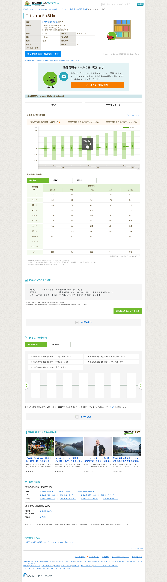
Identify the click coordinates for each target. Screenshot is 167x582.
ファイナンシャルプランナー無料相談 (105, 565)
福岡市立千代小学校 (47, 499)
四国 (56, 568)
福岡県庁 (43, 517)
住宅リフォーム (35, 565)
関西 (52, 568)
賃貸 (51, 561)
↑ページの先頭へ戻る (137, 548)
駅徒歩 (79, 180)
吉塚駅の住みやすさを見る (128, 311)
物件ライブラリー (86, 565)
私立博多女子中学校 (68, 495)
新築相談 (57, 565)
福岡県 (72, 9)
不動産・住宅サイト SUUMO (34, 9)
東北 (30, 568)
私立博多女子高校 (46, 492)
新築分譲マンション (98, 561)
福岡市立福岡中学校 (88, 495)
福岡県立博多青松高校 (85, 492)
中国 (60, 568)
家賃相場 (88, 561)
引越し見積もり (66, 565)
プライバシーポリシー (120, 557)
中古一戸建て (131, 561)
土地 (138, 561)
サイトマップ (94, 557)
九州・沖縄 (66, 568)
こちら (112, 407)
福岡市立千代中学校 (109, 495)
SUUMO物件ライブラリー (58, 9)
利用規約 (105, 557)
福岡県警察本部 (46, 511)
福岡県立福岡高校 (65, 492)
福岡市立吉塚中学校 (47, 495)
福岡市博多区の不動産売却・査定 (43, 54)
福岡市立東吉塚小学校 (89, 499)
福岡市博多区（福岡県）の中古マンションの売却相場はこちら (49, 542)
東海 (48, 568)
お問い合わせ (137, 557)
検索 (141, 4)
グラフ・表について (133, 115)
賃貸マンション (59, 561)
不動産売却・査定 (47, 565)
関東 (34, 568)
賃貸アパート (69, 561)
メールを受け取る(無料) (97, 85)
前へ (27, 385)
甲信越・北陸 (41, 568)
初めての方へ (80, 557)
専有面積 (32, 180)
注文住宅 (26, 565)
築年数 (55, 180)
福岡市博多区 (82, 9)
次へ (140, 385)
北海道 (25, 568)
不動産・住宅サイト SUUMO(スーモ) (35, 561)
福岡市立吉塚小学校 (68, 499)
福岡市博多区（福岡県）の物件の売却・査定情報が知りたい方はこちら (52, 60)
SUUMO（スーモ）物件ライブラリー (41, 3)
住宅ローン (75, 565)
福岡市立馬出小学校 (110, 499)
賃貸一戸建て (79, 561)
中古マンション (111, 561)
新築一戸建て (121, 561)
